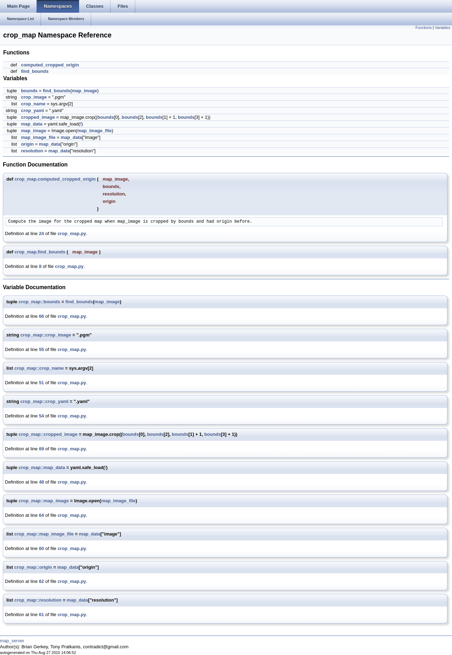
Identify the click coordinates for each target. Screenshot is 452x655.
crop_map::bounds (39, 301)
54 (41, 416)
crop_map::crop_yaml (44, 401)
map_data (31, 124)
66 (41, 316)
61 (41, 614)
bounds (29, 90)
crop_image (34, 97)
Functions (423, 27)
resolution (32, 150)
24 (41, 233)
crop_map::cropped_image (48, 434)
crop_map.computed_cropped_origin (55, 179)
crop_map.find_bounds (39, 252)
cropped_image (38, 117)
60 (41, 548)
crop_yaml (32, 110)
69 (41, 448)
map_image (84, 90)
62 (41, 581)
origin (27, 144)
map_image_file (94, 130)
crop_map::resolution (37, 600)
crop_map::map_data (42, 467)
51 (41, 382)
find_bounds (34, 71)
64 (41, 515)
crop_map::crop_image (45, 335)
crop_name (33, 103)
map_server (12, 640)
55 (41, 349)
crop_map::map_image (44, 500)
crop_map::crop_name (39, 368)
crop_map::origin (33, 567)
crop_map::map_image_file (43, 534)
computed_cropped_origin (50, 65)
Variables (442, 27)
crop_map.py (72, 233)
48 (41, 482)
